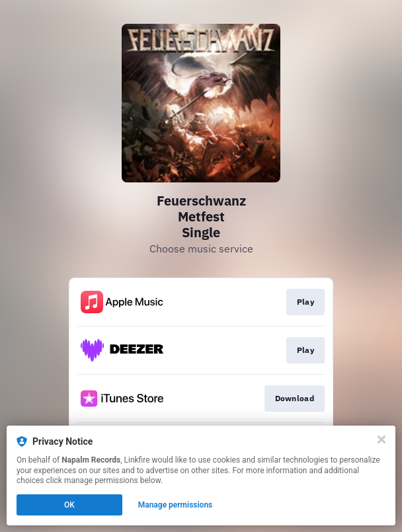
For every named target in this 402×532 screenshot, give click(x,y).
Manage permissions (175, 505)
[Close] (381, 439)
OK (69, 505)
